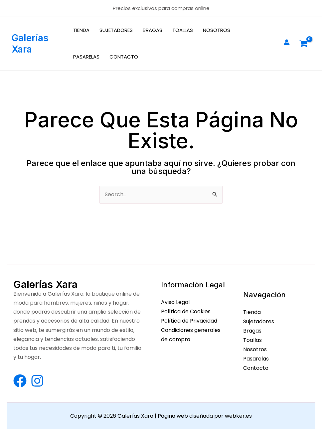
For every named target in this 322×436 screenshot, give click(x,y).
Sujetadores (258, 321)
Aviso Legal (175, 302)
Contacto (255, 366)
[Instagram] (37, 380)
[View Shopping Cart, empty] (303, 43)
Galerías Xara (30, 43)
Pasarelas (256, 357)
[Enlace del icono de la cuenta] (287, 42)
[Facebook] (20, 380)
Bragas (252, 330)
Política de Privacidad (189, 320)
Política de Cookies (186, 311)
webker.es (238, 416)
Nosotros (255, 348)
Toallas (252, 339)
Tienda (252, 312)
